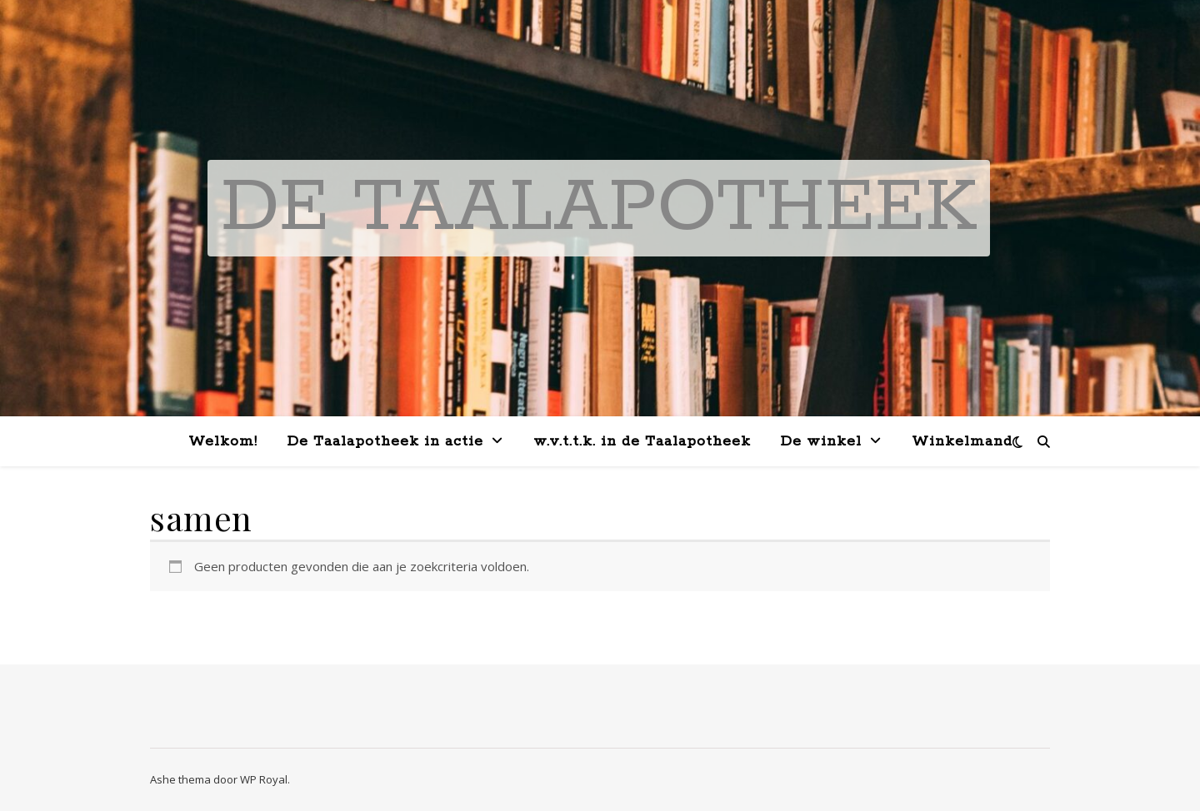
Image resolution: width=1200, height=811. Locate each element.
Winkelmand (962, 441)
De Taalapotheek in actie (385, 441)
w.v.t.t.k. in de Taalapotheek (642, 441)
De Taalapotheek (599, 208)
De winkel (821, 441)
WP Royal (264, 779)
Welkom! (223, 441)
